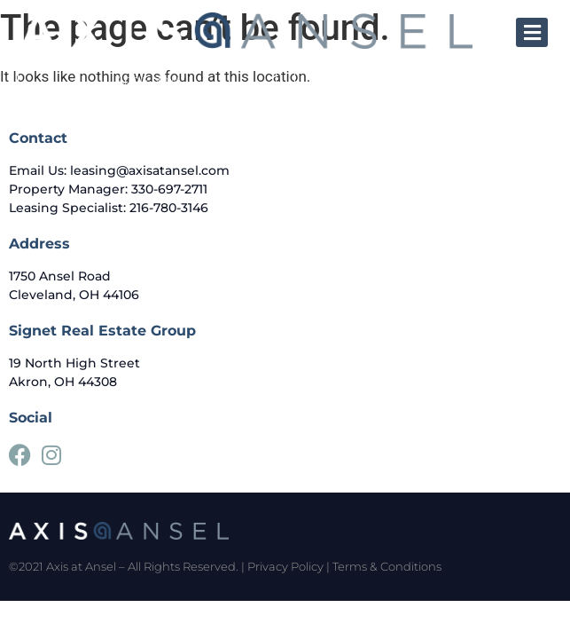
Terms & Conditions (386, 566)
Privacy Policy (285, 566)
